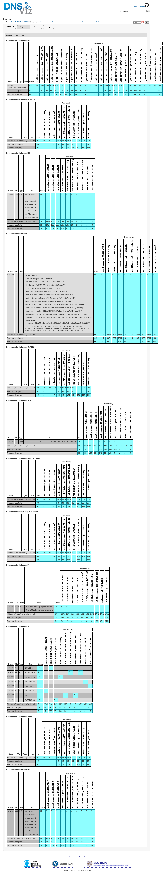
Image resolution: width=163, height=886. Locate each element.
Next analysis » (101, 22)
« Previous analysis (87, 22)
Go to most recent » (47, 22)
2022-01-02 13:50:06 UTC (20, 22)
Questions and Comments (77, 857)
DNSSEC (10, 27)
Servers (37, 27)
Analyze (49, 27)
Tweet (143, 27)
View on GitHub (141, 6)
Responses (23, 27)
